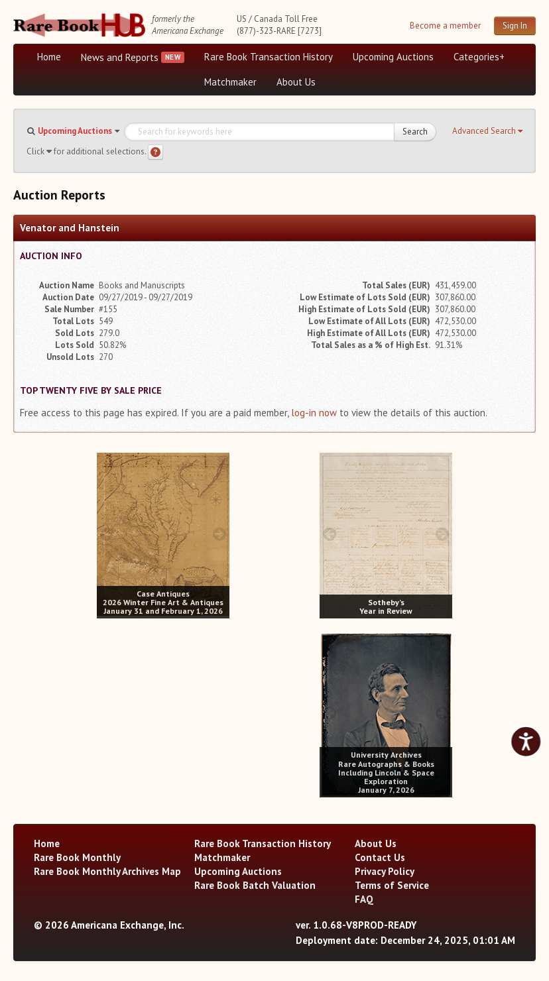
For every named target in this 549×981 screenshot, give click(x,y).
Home (49, 56)
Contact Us (380, 857)
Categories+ (479, 56)
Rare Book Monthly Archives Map (107, 871)
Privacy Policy (384, 871)
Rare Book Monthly (77, 857)
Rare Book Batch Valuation (255, 885)
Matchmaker (230, 82)
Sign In (515, 25)
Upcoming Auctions (393, 56)
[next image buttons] (219, 534)
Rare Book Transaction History (268, 56)
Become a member (445, 25)
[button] (487, 131)
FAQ (364, 899)
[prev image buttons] (106, 534)
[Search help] (155, 152)
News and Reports (119, 57)
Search (415, 131)
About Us (296, 82)
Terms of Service (392, 885)
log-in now (314, 412)
